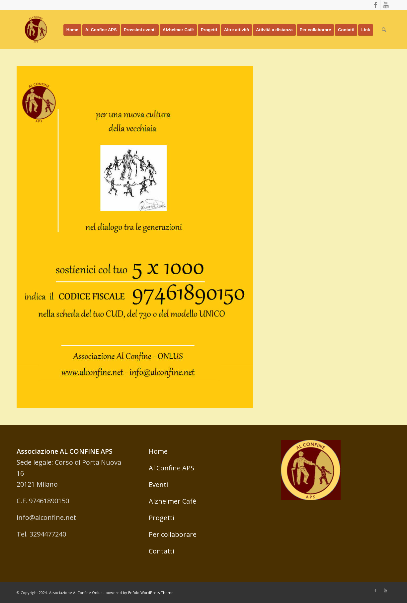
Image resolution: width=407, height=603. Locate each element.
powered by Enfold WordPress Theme (140, 592)
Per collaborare (173, 534)
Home (158, 451)
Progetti (161, 517)
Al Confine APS (171, 467)
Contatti (161, 550)
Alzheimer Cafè (172, 501)
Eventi (158, 484)
